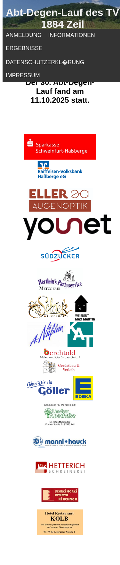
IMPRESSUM (23, 75)
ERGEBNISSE (24, 48)
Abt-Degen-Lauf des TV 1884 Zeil (62, 18)
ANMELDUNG (24, 35)
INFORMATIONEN (71, 35)
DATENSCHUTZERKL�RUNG (45, 62)
